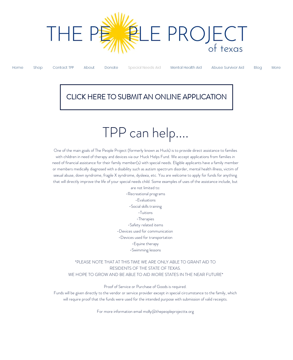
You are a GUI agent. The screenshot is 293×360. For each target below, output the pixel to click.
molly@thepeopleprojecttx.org (168, 311)
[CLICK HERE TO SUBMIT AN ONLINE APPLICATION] (146, 97)
